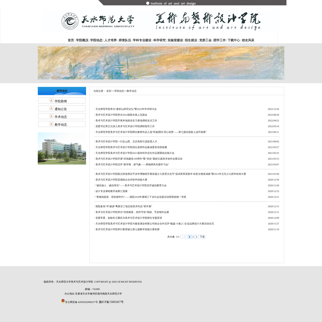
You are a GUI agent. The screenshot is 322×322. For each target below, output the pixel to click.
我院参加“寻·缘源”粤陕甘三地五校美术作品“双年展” (123, 206)
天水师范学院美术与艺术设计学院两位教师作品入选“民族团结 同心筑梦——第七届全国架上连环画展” (151, 132)
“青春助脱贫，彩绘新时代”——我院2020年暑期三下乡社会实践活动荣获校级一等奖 (140, 197)
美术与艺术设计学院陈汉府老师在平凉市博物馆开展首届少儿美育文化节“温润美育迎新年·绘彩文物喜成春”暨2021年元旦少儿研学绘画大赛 (170, 173)
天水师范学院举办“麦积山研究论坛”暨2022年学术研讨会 (126, 109)
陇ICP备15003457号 (111, 302)
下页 (202, 236)
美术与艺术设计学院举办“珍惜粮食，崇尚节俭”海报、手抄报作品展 (132, 212)
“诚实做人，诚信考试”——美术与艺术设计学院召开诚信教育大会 (131, 185)
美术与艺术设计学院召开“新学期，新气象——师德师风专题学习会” (132, 164)
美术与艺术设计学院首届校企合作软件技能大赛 (121, 179)
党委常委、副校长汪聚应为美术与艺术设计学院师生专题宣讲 (128, 217)
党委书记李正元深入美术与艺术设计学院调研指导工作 (125, 126)
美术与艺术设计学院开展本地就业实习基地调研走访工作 (126, 120)
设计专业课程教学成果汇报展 (111, 191)
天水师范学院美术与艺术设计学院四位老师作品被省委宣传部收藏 (131, 147)
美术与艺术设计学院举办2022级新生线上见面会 (121, 114)
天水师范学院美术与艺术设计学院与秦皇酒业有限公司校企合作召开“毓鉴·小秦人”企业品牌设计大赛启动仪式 (154, 223)
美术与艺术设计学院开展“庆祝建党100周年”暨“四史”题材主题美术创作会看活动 (138, 158)
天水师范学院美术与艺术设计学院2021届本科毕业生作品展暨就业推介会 (134, 153)
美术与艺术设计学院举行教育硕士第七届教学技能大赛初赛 (127, 229)
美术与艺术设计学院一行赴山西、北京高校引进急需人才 (126, 141)
